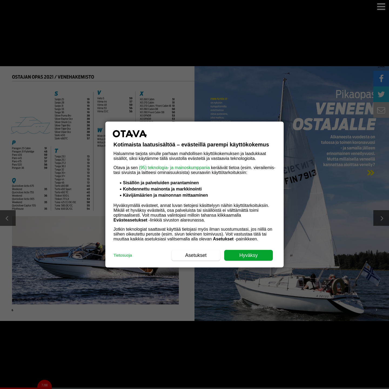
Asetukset (195, 255)
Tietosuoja (122, 255)
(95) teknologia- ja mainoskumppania (174, 167)
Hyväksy (248, 255)
